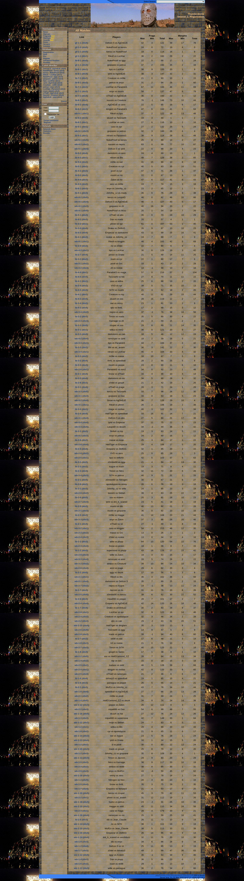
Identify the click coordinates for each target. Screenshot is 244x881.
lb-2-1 (78, 480)
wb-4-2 (78, 144)
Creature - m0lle (50, 85)
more (64, 101)
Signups (46, 34)
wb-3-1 (78, 263)
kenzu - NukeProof (51, 73)
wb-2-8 (78, 444)
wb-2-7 (78, 502)
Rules (45, 42)
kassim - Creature (50, 95)
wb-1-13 (78, 740)
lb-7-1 (78, 78)
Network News (49, 129)
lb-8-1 (78, 60)
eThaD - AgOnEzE (50, 93)
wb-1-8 (78, 643)
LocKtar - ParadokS (51, 89)
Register (47, 122)
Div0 (45, 54)
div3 (60, 79)
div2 (60, 85)
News (45, 32)
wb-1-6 (78, 863)
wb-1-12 (78, 705)
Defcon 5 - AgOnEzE (52, 69)
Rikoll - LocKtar (50, 75)
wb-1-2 (78, 727)
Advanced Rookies (51, 60)
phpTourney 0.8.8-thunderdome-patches (173, 875)
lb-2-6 (78, 440)
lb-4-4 (78, 179)
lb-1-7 (78, 590)
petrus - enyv (48, 87)
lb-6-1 (78, 100)
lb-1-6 (78, 683)
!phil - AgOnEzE (50, 83)
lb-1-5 (78, 819)
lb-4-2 (78, 171)
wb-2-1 (78, 510)
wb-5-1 (78, 113)
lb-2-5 (78, 378)
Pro (44, 56)
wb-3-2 (78, 268)
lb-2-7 (78, 254)
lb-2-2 (78, 431)
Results (46, 133)
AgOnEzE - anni (50, 97)
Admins (46, 46)
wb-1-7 (78, 788)
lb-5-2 (78, 118)
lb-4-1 (78, 237)
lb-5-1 (78, 126)
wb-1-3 (78, 718)
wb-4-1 (78, 201)
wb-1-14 (78, 736)
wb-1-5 (78, 762)
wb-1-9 (78, 841)
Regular (46, 58)
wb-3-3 (78, 343)
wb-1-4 (78, 660)
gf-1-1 (78, 43)
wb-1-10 (78, 793)
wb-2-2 (78, 532)
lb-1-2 (78, 550)
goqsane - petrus (50, 79)
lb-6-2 (78, 104)
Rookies (46, 62)
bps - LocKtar (49, 81)
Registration (48, 52)
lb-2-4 (78, 285)
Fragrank (47, 36)
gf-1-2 (78, 47)
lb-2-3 (78, 466)
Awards (46, 40)
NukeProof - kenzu (51, 71)
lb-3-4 (78, 228)
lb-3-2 (78, 259)
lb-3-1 (78, 329)
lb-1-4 (78, 678)
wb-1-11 (78, 868)
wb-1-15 (78, 625)
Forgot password (51, 120)
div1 (59, 75)
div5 (62, 71)
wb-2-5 (78, 457)
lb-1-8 (78, 652)
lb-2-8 (78, 382)
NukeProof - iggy (50, 77)
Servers (46, 44)
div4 (63, 69)
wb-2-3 (78, 321)
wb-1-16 (78, 713)
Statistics (47, 131)
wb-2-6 (78, 369)
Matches (46, 38)
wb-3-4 (78, 312)
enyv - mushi (48, 91)
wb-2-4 (78, 537)
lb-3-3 (78, 325)
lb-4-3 (78, 157)
